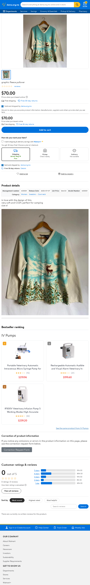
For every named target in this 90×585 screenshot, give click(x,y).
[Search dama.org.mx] (47, 4)
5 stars (36, 470)
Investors (6, 553)
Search (83, 506)
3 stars (36, 477)
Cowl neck (42, 194)
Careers (6, 545)
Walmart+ (7, 582)
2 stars (36, 480)
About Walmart (9, 541)
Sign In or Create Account (17, 527)
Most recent (17, 500)
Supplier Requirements (12, 561)
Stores (5, 574)
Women (24, 194)
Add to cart (45, 129)
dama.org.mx (26, 106)
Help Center (42, 527)
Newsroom (7, 549)
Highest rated (34, 500)
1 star (37, 483)
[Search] (77, 4)
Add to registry (65, 173)
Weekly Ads (78, 527)
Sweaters (32, 194)
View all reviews (11, 490)
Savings (34, 11)
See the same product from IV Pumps (72, 428)
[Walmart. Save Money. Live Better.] (10, 5)
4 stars (36, 474)
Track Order (60, 527)
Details (23, 168)
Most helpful (52, 500)
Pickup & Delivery (68, 11)
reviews (17, 86)
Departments (10, 11)
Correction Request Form (17, 449)
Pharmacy (83, 11)
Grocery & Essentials (48, 11)
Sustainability (8, 557)
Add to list (22, 173)
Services (23, 11)
